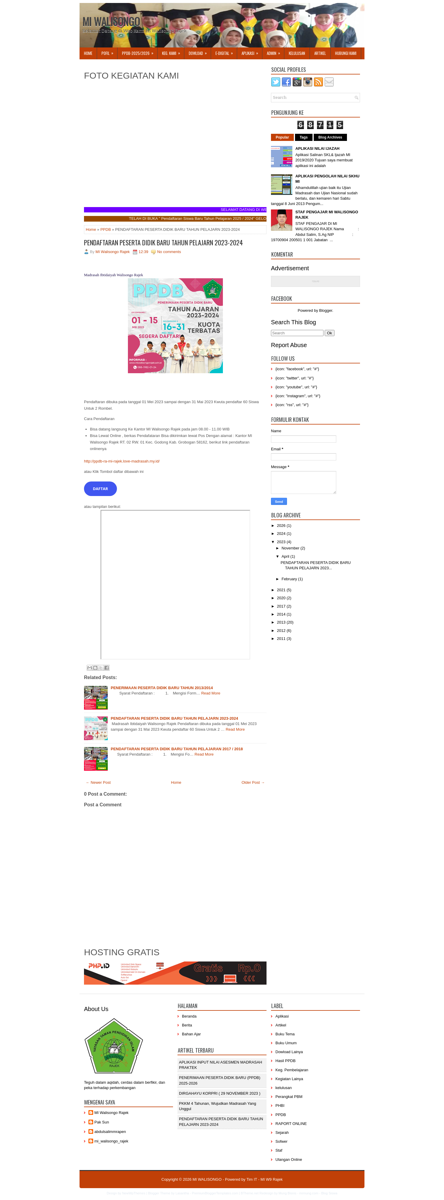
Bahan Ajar (191, 1034)
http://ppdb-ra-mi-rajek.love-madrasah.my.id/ (122, 461)
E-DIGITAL (226, 51)
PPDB (105, 229)
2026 (282, 525)
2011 (282, 638)
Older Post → (253, 782)
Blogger (325, 310)
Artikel (320, 53)
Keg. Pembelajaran (291, 1070)
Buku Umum (286, 1043)
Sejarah (282, 1132)
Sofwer (281, 1141)
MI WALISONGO (111, 21)
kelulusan (283, 1087)
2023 (282, 542)
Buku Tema (285, 1034)
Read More (210, 693)
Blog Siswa (329, 1193)
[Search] (297, 333)
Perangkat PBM (288, 1096)
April (286, 556)
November (291, 548)
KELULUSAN (297, 53)
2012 (282, 630)
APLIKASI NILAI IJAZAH (317, 148)
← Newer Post (98, 782)
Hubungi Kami (345, 53)
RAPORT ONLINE (291, 1123)
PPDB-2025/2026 (139, 51)
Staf (278, 1150)
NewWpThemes (133, 1193)
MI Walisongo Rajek (111, 1112)
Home (88, 53)
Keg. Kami (173, 51)
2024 (282, 533)
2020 (282, 598)
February (290, 579)
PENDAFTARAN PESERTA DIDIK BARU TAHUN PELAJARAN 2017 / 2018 (177, 749)
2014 (282, 614)
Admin (275, 51)
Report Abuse (289, 345)
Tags (304, 137)
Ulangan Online (288, 1159)
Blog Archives (330, 137)
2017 (282, 606)
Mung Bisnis (287, 1193)
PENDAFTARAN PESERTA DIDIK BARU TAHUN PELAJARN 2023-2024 (163, 242)
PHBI (279, 1105)
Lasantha (182, 1193)
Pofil (109, 51)
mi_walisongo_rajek (111, 1141)
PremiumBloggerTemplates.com (215, 1193)
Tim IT (251, 1179)
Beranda (189, 1016)
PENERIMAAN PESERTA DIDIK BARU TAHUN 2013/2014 (162, 688)
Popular (282, 137)
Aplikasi (282, 1016)
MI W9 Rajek (272, 1179)
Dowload (200, 51)
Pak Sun (101, 1122)
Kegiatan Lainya (289, 1079)
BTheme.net (250, 1193)
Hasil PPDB (285, 1060)
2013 (282, 622)
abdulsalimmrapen (110, 1131)
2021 (282, 590)
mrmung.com (308, 1193)
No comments (169, 251)
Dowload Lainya (289, 1052)
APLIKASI (252, 51)
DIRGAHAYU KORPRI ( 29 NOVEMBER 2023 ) (219, 1093)
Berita (187, 1025)
